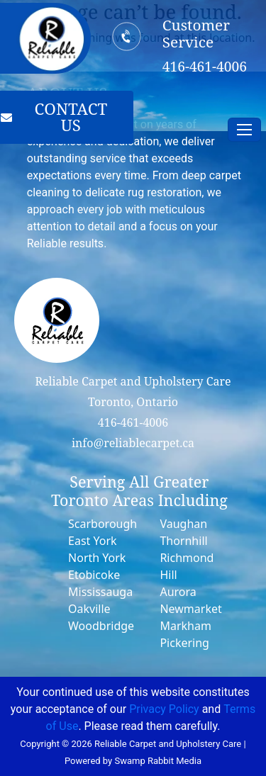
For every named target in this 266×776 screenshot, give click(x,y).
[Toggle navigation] (244, 130)
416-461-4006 (133, 422)
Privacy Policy (164, 709)
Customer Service (196, 33)
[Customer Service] (127, 36)
